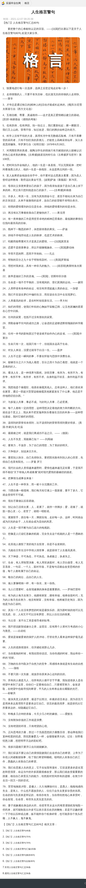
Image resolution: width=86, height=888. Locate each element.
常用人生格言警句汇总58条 (18, 867)
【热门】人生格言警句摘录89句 (20, 855)
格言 (27, 3)
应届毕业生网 (13, 3)
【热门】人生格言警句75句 (18, 837)
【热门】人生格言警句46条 (18, 830)
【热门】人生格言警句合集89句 (20, 861)
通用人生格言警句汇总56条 (18, 873)
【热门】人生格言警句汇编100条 (20, 849)
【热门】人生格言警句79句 (18, 843)
